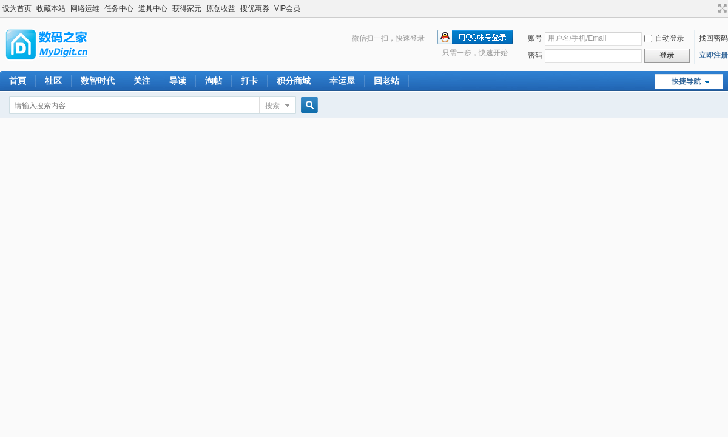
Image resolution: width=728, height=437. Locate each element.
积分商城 (294, 81)
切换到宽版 (721, 8)
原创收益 (220, 8)
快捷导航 (686, 81)
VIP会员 (287, 8)
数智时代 (98, 81)
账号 (535, 38)
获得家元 (186, 8)
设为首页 (17, 8)
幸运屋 (342, 81)
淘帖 (213, 81)
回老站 (386, 81)
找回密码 (713, 38)
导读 (177, 81)
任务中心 (118, 8)
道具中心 (152, 8)
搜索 (272, 105)
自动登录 (664, 38)
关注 (141, 81)
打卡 (249, 81)
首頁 (17, 81)
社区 (53, 81)
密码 (535, 55)
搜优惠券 (254, 8)
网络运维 (84, 8)
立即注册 (713, 55)
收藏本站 (51, 8)
